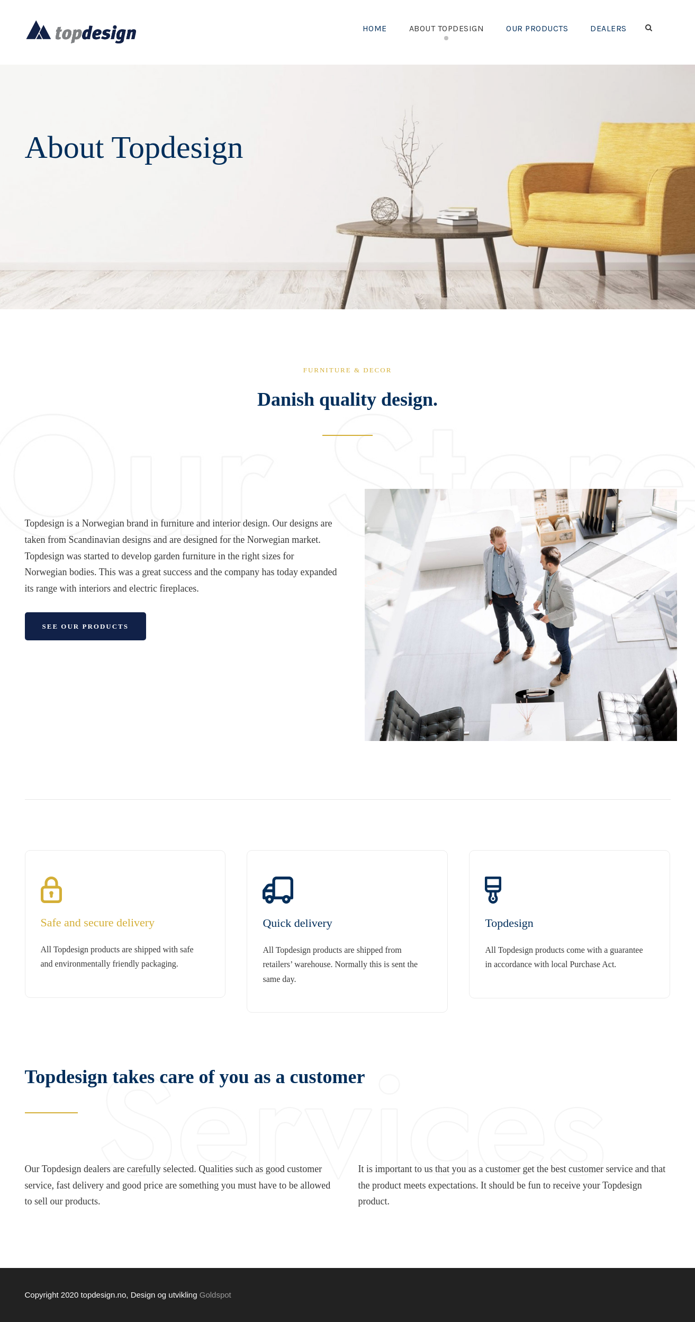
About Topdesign (426, 28)
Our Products (527, 28)
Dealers (605, 28)
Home (348, 28)
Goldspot (215, 1294)
